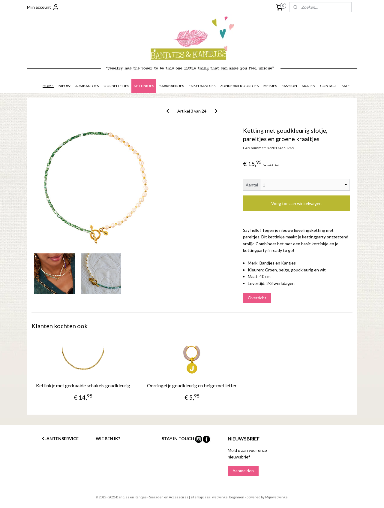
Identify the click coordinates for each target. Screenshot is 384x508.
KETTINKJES (144, 85)
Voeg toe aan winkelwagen (296, 203)
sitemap (196, 497)
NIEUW (64, 85)
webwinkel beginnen (228, 497)
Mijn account (43, 7)
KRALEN (308, 85)
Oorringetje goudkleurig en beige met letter (192, 385)
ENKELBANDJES (202, 85)
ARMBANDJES (87, 85)
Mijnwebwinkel (277, 497)
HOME (48, 85)
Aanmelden (243, 470)
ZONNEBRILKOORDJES (239, 85)
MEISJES (270, 85)
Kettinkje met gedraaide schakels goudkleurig (83, 385)
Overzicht (257, 297)
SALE (346, 85)
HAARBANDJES (171, 85)
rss (207, 497)
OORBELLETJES (116, 85)
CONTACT (328, 85)
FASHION (289, 85)
